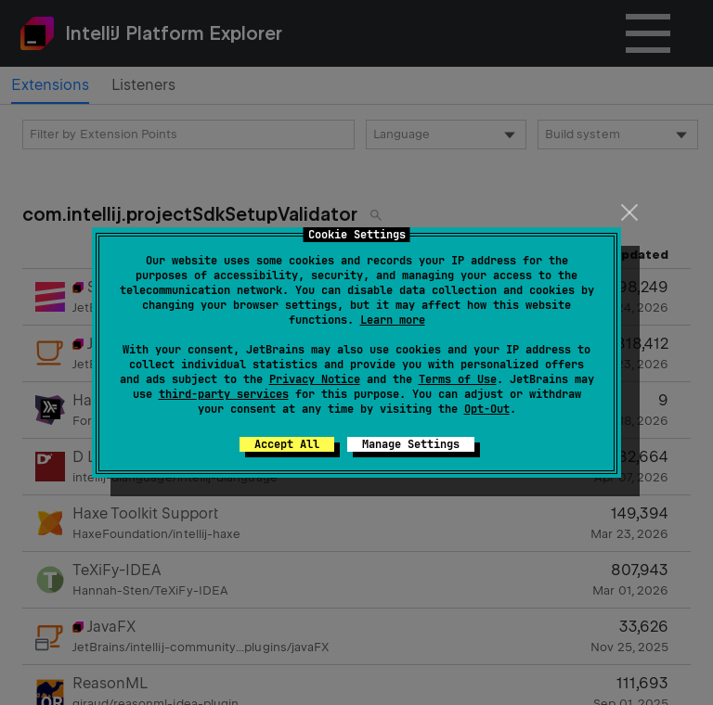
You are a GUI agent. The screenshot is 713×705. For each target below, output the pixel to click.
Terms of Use (458, 379)
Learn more (392, 320)
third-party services (224, 394)
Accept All (286, 444)
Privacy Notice (314, 379)
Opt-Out (487, 409)
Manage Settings (411, 444)
